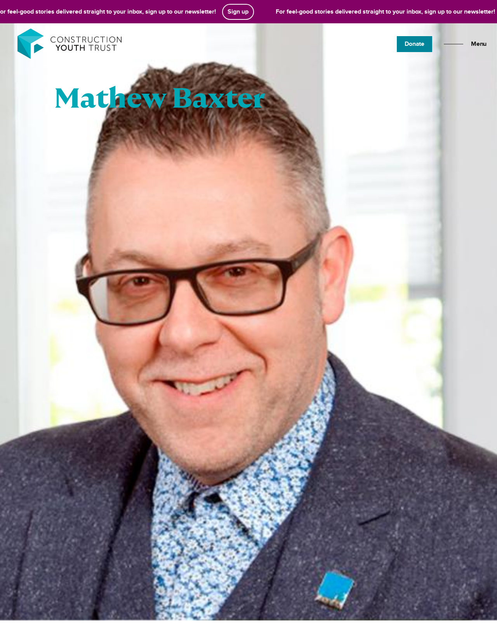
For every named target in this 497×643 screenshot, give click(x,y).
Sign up (239, 12)
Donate (414, 44)
